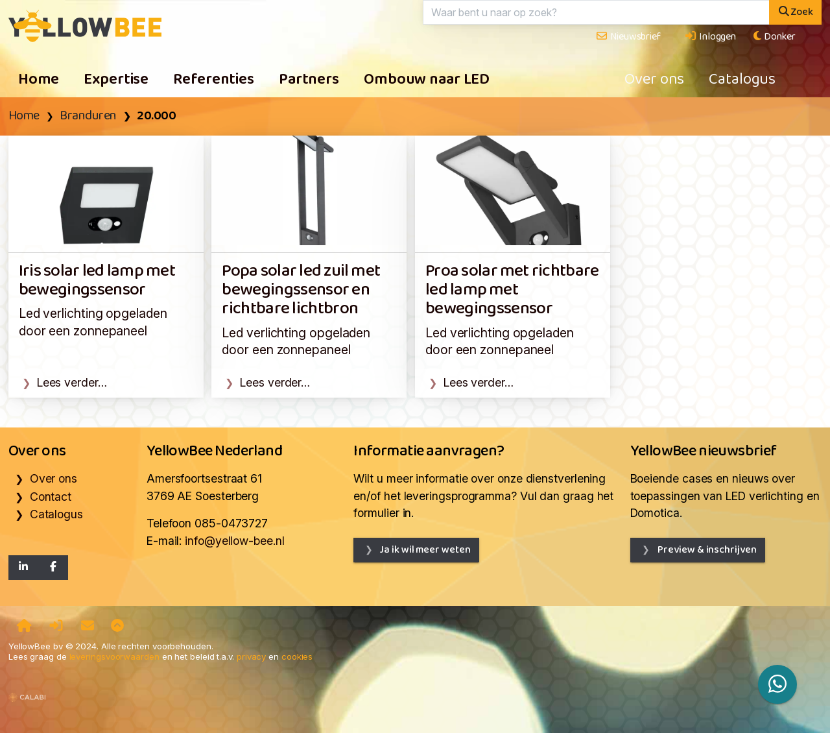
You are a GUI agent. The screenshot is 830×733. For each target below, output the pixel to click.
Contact (50, 496)
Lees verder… (72, 382)
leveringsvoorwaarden (114, 656)
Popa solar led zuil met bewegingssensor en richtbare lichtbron (301, 290)
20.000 (156, 116)
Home (39, 80)
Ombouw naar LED (427, 80)
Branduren (88, 116)
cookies (297, 656)
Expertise (116, 80)
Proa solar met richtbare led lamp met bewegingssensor (512, 290)
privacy (251, 656)
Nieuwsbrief (628, 36)
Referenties (213, 80)
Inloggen (710, 36)
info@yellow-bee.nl (234, 540)
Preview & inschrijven (706, 550)
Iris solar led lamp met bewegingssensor (97, 281)
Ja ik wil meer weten (424, 550)
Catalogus (742, 80)
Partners (309, 80)
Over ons (654, 80)
